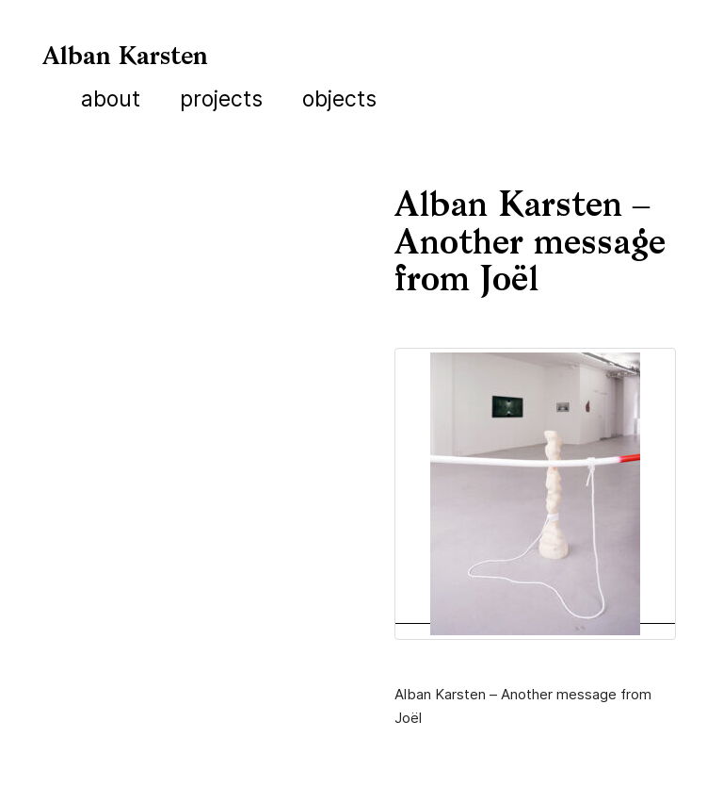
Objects (339, 99)
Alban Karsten (125, 58)
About (110, 99)
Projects (221, 99)
